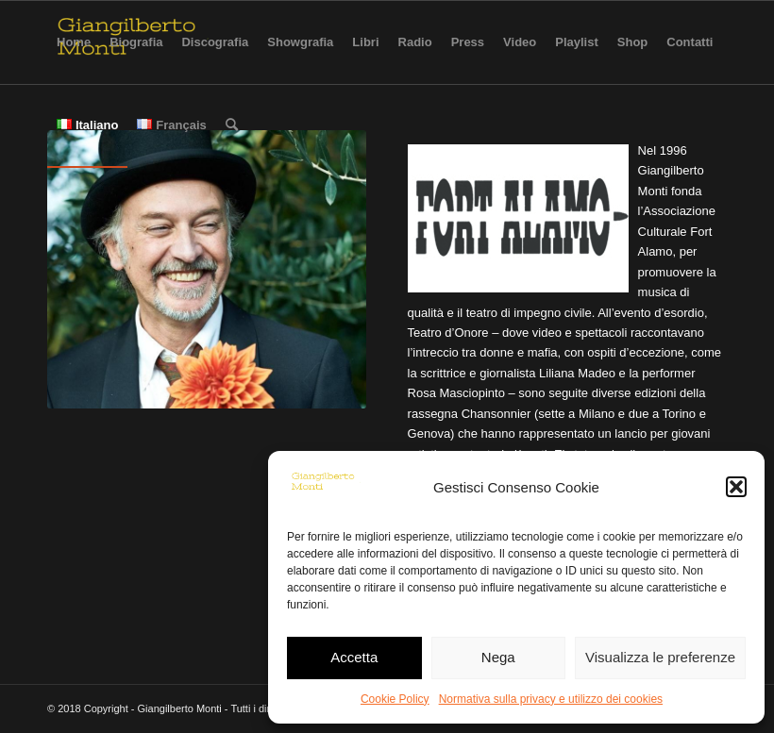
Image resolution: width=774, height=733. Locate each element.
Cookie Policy (395, 699)
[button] (736, 486)
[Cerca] (231, 125)
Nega (498, 657)
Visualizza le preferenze (660, 657)
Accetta (354, 657)
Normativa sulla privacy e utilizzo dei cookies (551, 699)
